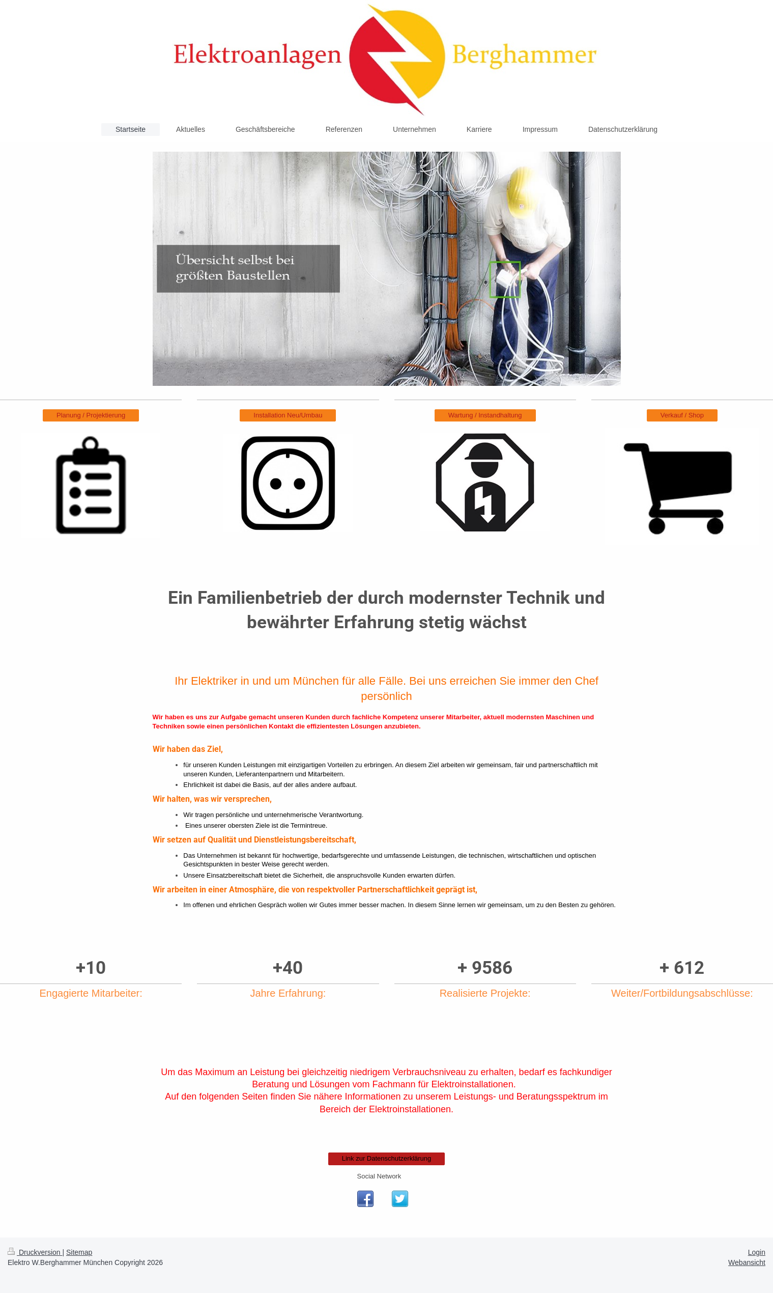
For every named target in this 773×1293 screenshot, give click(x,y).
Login (756, 1252)
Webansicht (746, 1262)
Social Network (379, 1176)
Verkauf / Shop (682, 415)
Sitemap (79, 1252)
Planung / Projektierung (90, 415)
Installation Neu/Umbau (287, 415)
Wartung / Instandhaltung (485, 415)
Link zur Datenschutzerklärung (387, 1158)
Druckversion (35, 1252)
